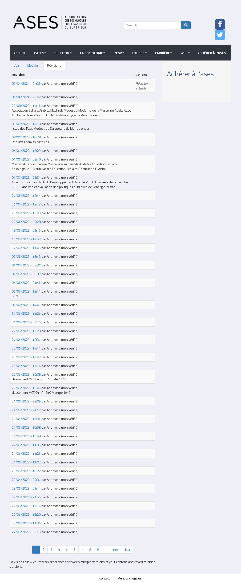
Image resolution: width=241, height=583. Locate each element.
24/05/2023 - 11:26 (26, 453)
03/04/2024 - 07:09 (26, 83)
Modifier (33, 65)
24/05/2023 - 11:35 (26, 444)
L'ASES (40, 53)
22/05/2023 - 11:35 (26, 523)
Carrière (163, 53)
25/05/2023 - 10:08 (26, 374)
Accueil (19, 53)
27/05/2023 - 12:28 (26, 330)
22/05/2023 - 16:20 (26, 514)
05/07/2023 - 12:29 (26, 150)
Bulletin (63, 53)
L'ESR (119, 53)
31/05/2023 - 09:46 (26, 322)
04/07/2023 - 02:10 (26, 159)
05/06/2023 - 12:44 (26, 291)
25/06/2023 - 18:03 (26, 212)
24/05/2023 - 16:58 (26, 427)
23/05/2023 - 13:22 (26, 470)
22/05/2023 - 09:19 (26, 531)
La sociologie (92, 53)
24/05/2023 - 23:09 (26, 401)
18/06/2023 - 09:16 (26, 230)
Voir (16, 65)
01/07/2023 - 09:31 (26, 177)
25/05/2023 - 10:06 (26, 387)
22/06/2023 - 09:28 (26, 221)
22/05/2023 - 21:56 (26, 497)
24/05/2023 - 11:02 (26, 462)
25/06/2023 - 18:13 (26, 204)
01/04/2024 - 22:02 (26, 96)
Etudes (139, 53)
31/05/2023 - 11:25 (26, 313)
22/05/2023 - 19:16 (26, 505)
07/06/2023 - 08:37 (26, 265)
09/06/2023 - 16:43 (26, 256)
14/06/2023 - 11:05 (26, 247)
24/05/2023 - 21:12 (26, 409)
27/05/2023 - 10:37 (26, 339)
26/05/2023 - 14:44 (26, 348)
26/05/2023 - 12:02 (26, 356)
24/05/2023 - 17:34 (26, 418)
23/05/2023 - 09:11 (26, 488)
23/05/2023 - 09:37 (26, 479)
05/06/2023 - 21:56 (26, 282)
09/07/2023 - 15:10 (26, 123)
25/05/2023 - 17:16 (26, 365)
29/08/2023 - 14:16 (26, 105)
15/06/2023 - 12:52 (26, 239)
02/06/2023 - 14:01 (26, 304)
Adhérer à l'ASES (211, 53)
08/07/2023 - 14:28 (26, 137)
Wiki (185, 53)
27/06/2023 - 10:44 (26, 195)
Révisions (54, 65)
